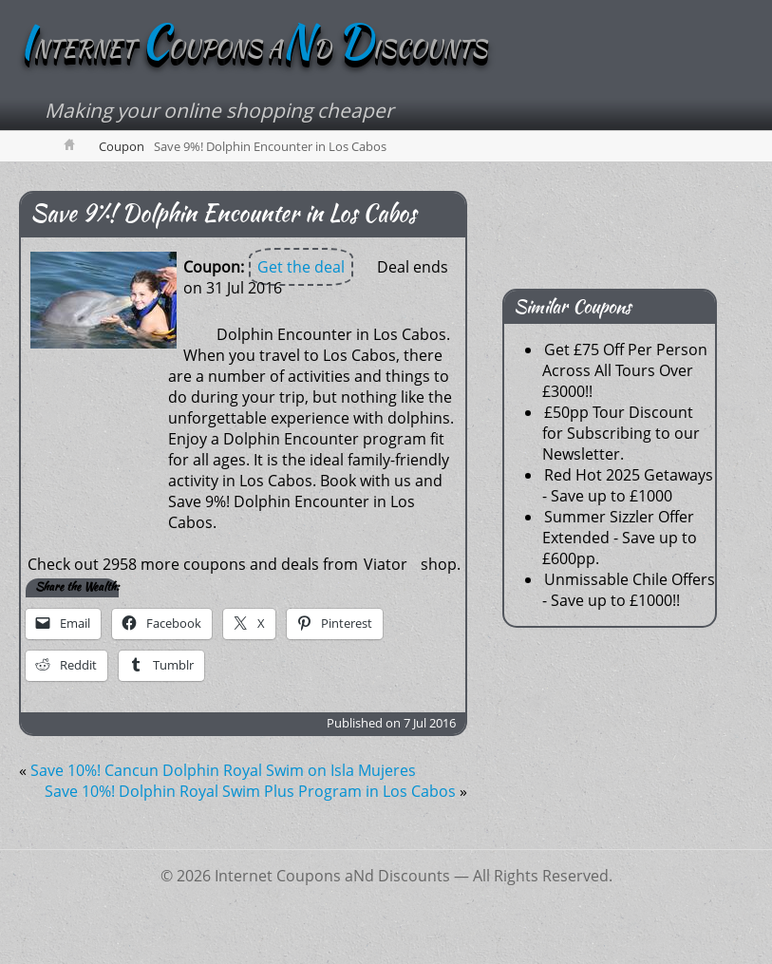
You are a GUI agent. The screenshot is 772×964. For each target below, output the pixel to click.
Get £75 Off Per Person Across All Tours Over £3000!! (624, 370)
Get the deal (301, 266)
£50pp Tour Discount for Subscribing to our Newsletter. (621, 433)
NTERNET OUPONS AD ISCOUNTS (253, 49)
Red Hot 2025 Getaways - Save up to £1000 (627, 485)
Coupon (121, 146)
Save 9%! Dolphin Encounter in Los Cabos (223, 213)
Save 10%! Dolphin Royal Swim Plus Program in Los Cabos (250, 791)
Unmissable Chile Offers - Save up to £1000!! (628, 590)
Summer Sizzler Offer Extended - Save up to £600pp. (619, 537)
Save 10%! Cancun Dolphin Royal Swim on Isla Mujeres (223, 770)
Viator (385, 564)
